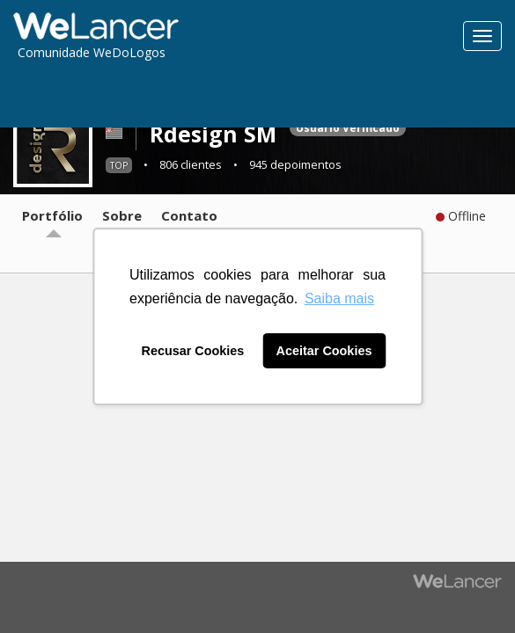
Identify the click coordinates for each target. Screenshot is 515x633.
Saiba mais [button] (339, 298)
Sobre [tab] (122, 215)
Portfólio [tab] (52, 215)
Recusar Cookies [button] (193, 351)
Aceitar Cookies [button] (324, 351)
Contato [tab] (189, 215)
